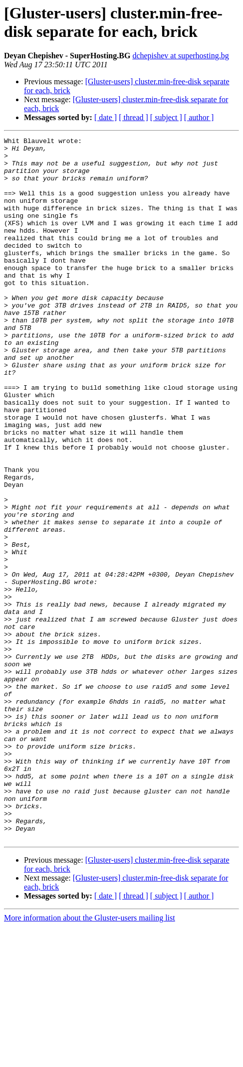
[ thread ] (133, 117)
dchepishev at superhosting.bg (180, 55)
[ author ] (199, 117)
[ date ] (105, 117)
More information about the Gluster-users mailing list (89, 1058)
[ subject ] (166, 117)
